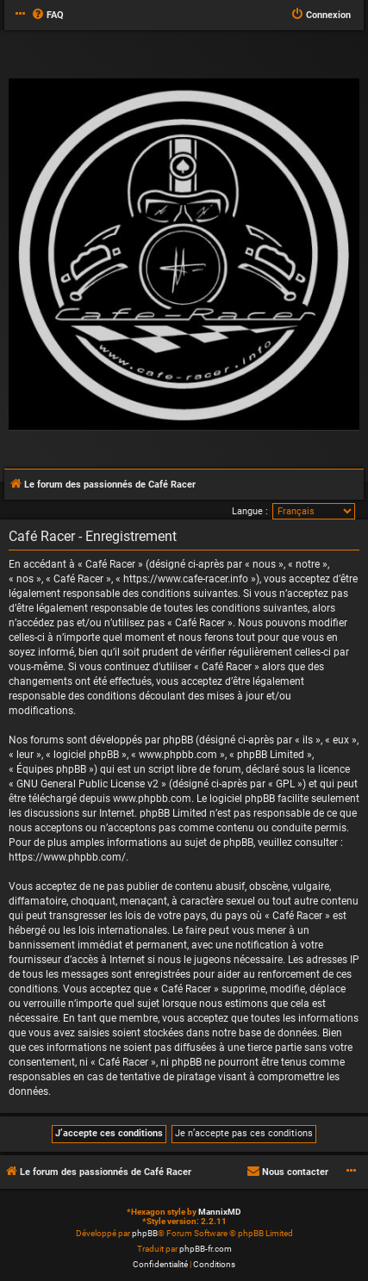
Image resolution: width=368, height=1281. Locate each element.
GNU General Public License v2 (87, 784)
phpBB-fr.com (205, 1248)
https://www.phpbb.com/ (67, 857)
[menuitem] (47, 15)
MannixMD (219, 1211)
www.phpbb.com (152, 799)
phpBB (145, 1233)
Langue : (250, 511)
